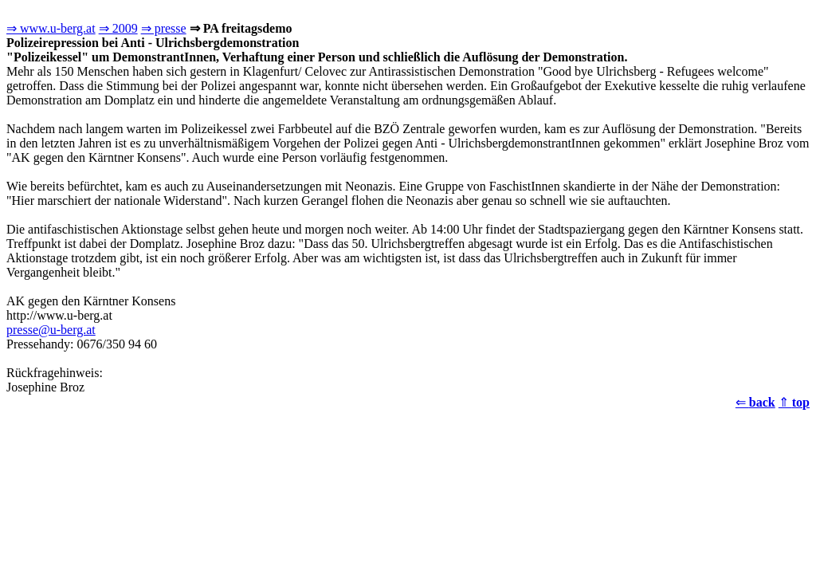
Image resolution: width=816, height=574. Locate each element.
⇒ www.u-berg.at (51, 28)
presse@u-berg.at (51, 329)
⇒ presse (163, 28)
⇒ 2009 (118, 28)
